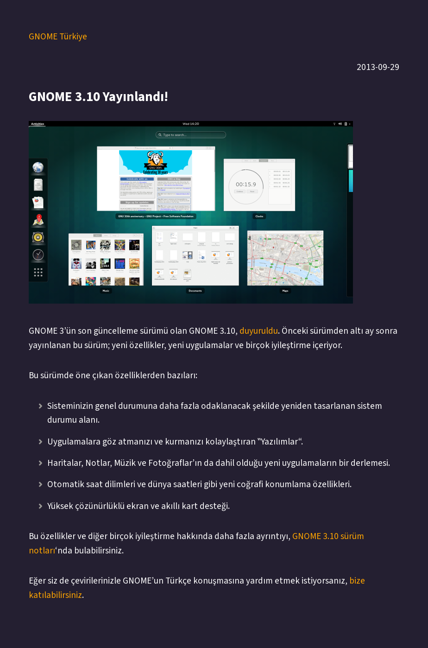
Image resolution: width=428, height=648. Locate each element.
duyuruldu (258, 330)
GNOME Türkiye (58, 36)
